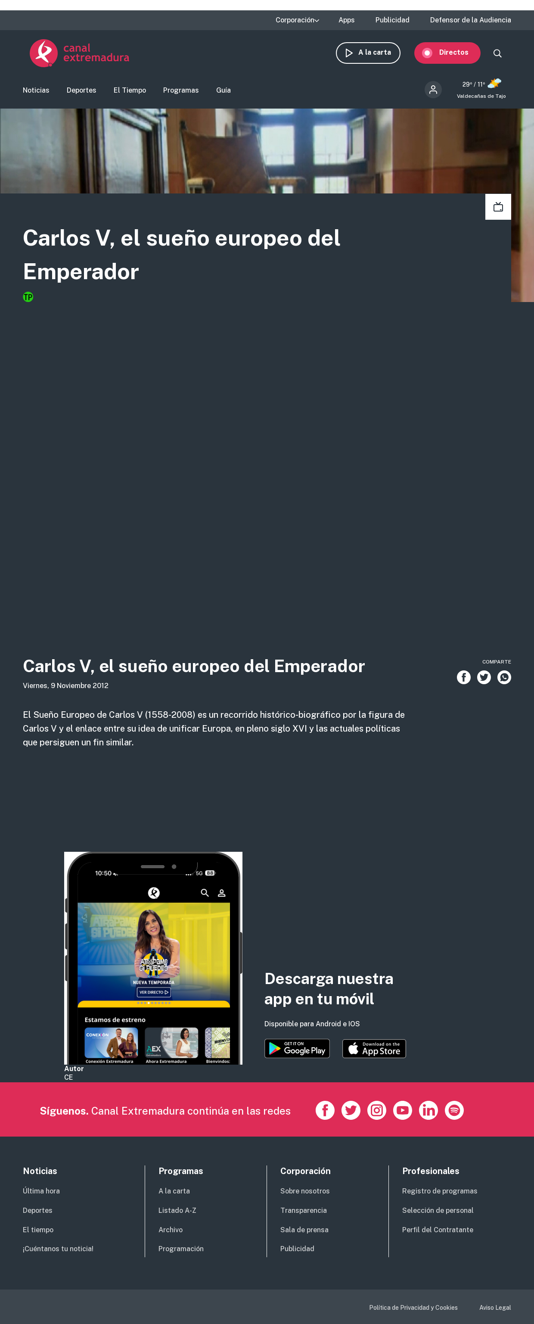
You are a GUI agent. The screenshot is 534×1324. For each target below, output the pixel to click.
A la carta (381, 55)
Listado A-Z (177, 1210)
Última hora (41, 1191)
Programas (181, 93)
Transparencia (303, 1210)
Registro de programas (440, 1191)
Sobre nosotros (305, 1191)
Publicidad (393, 20)
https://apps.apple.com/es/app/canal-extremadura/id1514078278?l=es (374, 1048)
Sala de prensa (304, 1230)
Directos (460, 55)
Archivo (170, 1230)
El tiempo (38, 1230)
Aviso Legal (495, 1307)
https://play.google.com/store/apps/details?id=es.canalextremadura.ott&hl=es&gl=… (297, 1048)
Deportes (81, 93)
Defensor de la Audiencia (470, 20)
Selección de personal (438, 1210)
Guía (223, 93)
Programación (181, 1249)
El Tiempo (130, 93)
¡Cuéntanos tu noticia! (58, 1249)
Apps (346, 20)
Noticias (36, 93)
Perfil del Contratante (437, 1230)
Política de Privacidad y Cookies (413, 1307)
